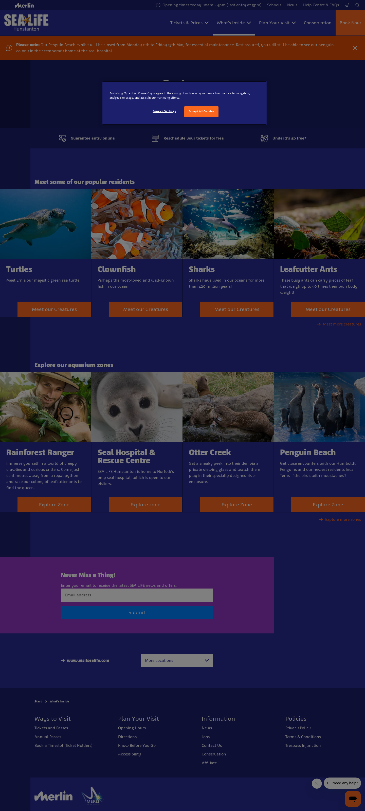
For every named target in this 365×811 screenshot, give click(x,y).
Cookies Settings (164, 111)
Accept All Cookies (201, 111)
